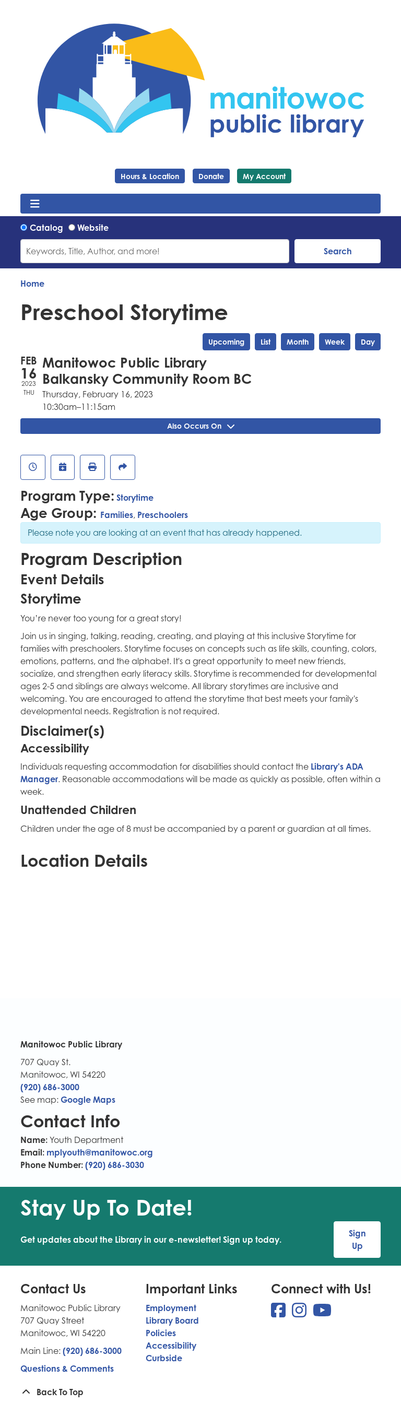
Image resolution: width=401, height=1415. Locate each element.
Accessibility (171, 1345)
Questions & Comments (67, 1368)
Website (93, 227)
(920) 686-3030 (114, 1165)
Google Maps (88, 1099)
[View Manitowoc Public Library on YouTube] (322, 1313)
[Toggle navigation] (35, 203)
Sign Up (357, 1239)
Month (298, 341)
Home (32, 283)
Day (368, 341)
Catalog (46, 227)
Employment (171, 1308)
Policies (161, 1333)
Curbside (164, 1358)
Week (335, 341)
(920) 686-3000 (49, 1087)
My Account (264, 176)
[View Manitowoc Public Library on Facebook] (279, 1313)
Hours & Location (150, 176)
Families (116, 515)
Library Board (172, 1320)
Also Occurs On (200, 425)
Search (338, 251)
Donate (211, 176)
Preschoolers (162, 515)
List (265, 341)
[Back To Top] (200, 1392)
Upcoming (226, 341)
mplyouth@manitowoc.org (99, 1152)
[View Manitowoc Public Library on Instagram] (300, 1313)
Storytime (135, 497)
